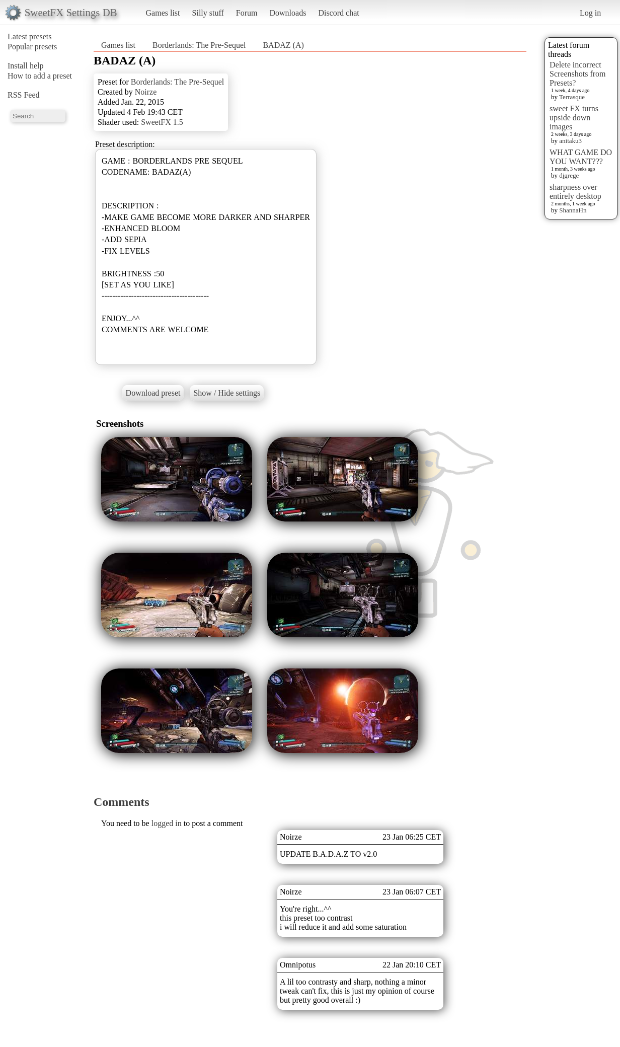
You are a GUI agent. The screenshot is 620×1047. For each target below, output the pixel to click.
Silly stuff (208, 13)
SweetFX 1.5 (162, 122)
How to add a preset (40, 75)
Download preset (153, 393)
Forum (247, 13)
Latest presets (30, 36)
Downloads (287, 13)
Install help (26, 65)
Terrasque (572, 97)
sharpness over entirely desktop (575, 191)
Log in (590, 13)
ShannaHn (572, 210)
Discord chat (338, 13)
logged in (166, 823)
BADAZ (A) (283, 45)
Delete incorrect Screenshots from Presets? (578, 73)
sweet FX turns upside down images (574, 117)
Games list (163, 13)
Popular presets (32, 46)
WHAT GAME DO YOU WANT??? (581, 157)
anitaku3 (570, 140)
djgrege (569, 175)
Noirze (146, 92)
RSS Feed (24, 95)
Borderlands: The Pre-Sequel (199, 45)
